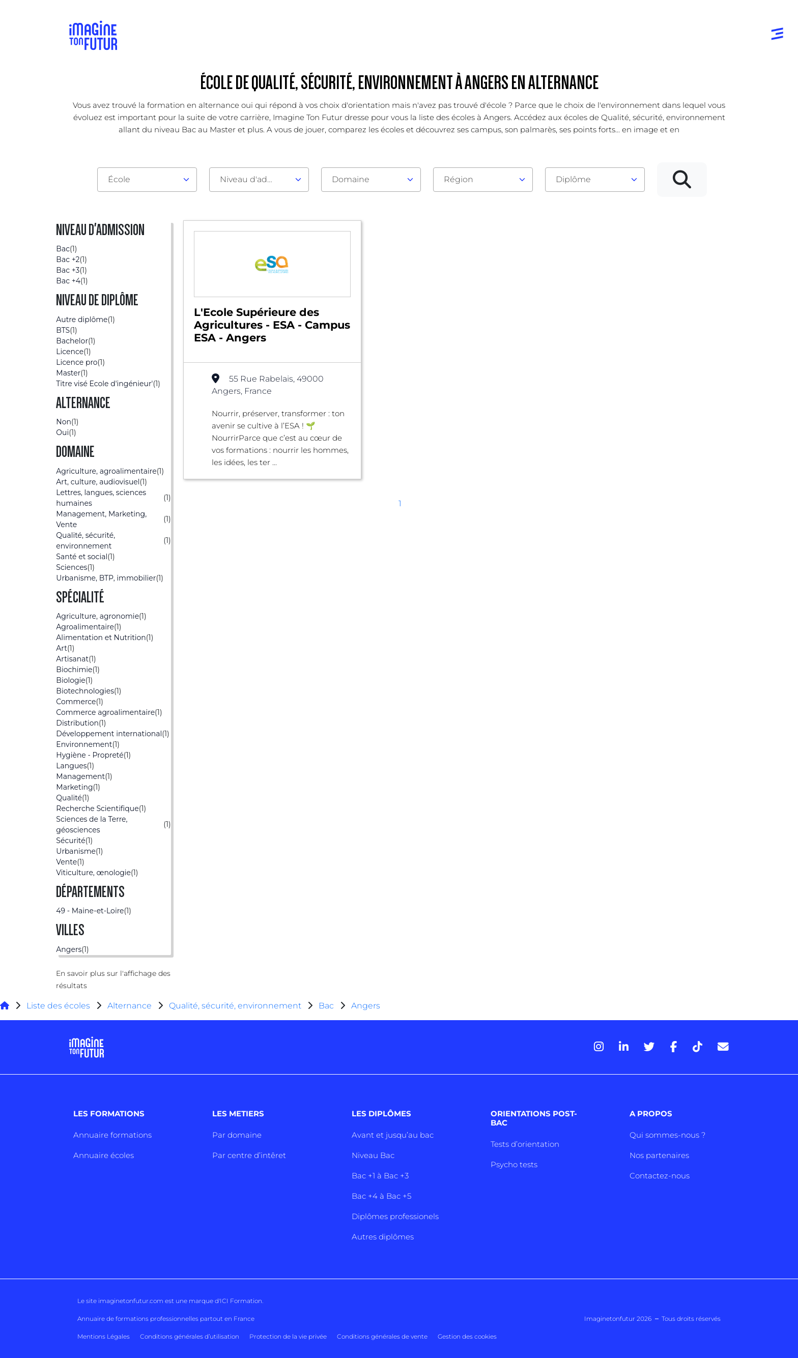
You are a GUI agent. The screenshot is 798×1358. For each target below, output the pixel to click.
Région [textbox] (458, 179)
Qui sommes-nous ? (667, 1135)
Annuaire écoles (103, 1155)
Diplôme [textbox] (573, 179)
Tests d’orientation (525, 1144)
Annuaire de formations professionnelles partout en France (165, 1318)
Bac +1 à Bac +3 (380, 1175)
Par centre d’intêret (249, 1155)
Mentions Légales (103, 1336)
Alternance (129, 1005)
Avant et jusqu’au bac (393, 1135)
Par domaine (237, 1135)
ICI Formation (241, 1301)
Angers (365, 1005)
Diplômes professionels (395, 1216)
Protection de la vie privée (288, 1336)
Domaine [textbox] (350, 179)
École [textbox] (119, 179)
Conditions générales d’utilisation (189, 1336)
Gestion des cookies (467, 1336)
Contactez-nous (660, 1175)
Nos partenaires (659, 1155)
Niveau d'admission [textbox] (255, 179)
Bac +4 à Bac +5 (381, 1196)
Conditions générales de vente (382, 1336)
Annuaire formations (112, 1135)
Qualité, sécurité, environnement (235, 1005)
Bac (326, 1005)
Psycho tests (514, 1164)
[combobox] (147, 179)
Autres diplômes (383, 1236)
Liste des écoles (58, 1005)
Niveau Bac (373, 1155)
